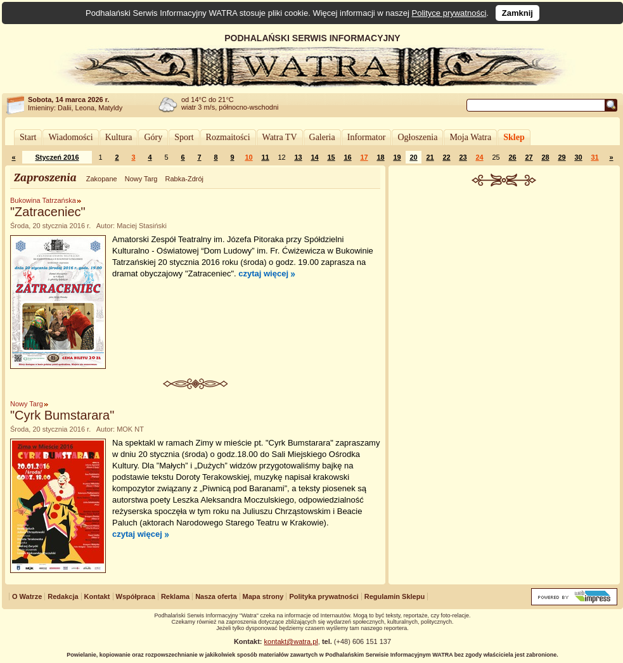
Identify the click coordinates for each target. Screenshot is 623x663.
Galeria (322, 137)
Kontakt (97, 596)
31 (594, 157)
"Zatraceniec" (48, 212)
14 (314, 157)
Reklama (175, 596)
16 (347, 157)
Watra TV (279, 137)
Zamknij (517, 13)
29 (561, 157)
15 (331, 157)
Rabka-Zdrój (184, 179)
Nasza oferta (215, 596)
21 (430, 157)
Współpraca (135, 596)
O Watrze (27, 596)
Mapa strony (263, 596)
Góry (153, 137)
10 (248, 157)
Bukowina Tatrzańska (43, 200)
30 (578, 157)
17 (364, 157)
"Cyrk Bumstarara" (62, 415)
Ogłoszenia (417, 137)
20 (413, 157)
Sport (183, 137)
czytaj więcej (263, 273)
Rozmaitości (228, 137)
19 (397, 157)
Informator (366, 137)
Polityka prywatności (323, 596)
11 (265, 157)
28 (545, 157)
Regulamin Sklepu (394, 596)
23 (462, 157)
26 (512, 157)
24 (479, 157)
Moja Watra (470, 137)
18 (380, 157)
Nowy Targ (141, 179)
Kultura (118, 137)
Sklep (513, 137)
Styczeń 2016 (57, 157)
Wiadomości (70, 137)
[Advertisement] (504, 281)
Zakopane (101, 179)
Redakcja (63, 596)
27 (528, 157)
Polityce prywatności (449, 13)
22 (446, 157)
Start (28, 137)
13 (298, 157)
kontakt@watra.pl (291, 641)
